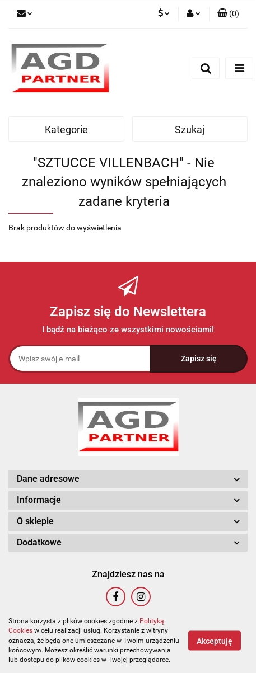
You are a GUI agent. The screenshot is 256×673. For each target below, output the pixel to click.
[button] (228, 14)
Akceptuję (214, 641)
